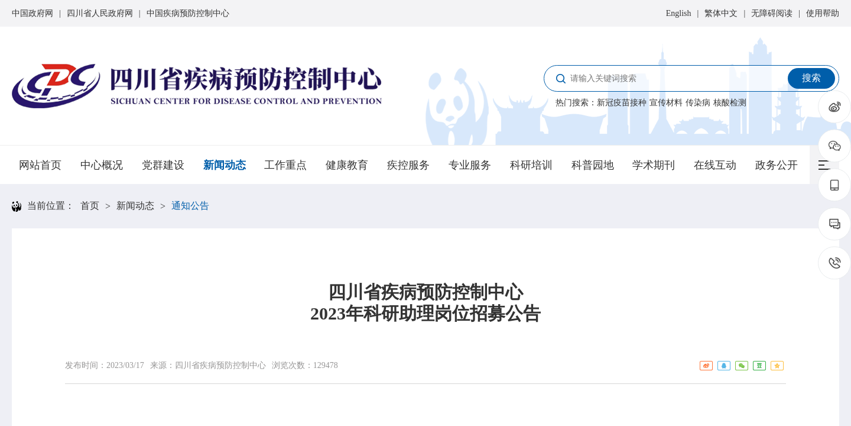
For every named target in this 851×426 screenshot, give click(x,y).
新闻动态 (224, 165)
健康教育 (347, 165)
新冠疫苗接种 (622, 102)
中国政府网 (32, 13)
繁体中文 (721, 13)
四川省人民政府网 (100, 13)
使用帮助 (822, 13)
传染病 (698, 102)
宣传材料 (666, 102)
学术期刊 (653, 165)
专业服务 (470, 165)
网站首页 (40, 165)
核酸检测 (729, 102)
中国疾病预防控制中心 (188, 13)
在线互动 (715, 165)
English (678, 13)
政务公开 (776, 165)
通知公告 (190, 206)
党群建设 (163, 165)
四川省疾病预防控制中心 (220, 365)
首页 (89, 206)
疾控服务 (408, 165)
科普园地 (592, 165)
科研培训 (531, 165)
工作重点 (285, 165)
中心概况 (101, 165)
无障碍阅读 (771, 13)
